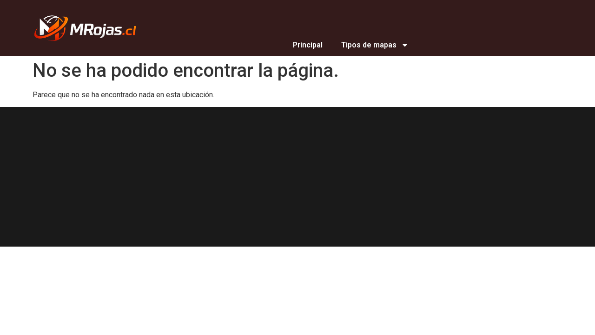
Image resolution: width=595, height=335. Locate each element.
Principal (308, 44)
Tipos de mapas (375, 45)
